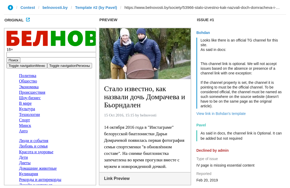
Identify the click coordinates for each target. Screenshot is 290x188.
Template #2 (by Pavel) (96, 7)
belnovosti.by (55, 7)
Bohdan (203, 33)
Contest (28, 7)
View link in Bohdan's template (221, 113)
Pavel (201, 125)
